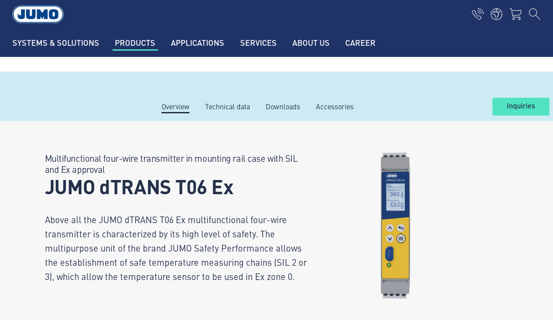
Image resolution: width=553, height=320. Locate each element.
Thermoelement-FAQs (190, 220)
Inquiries (521, 106)
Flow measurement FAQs (195, 238)
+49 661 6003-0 (70, 212)
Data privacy (43, 287)
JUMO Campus (179, 203)
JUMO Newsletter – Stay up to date (342, 202)
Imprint (35, 270)
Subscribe (501, 217)
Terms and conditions (57, 305)
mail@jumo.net (69, 235)
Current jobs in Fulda (189, 168)
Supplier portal (179, 186)
